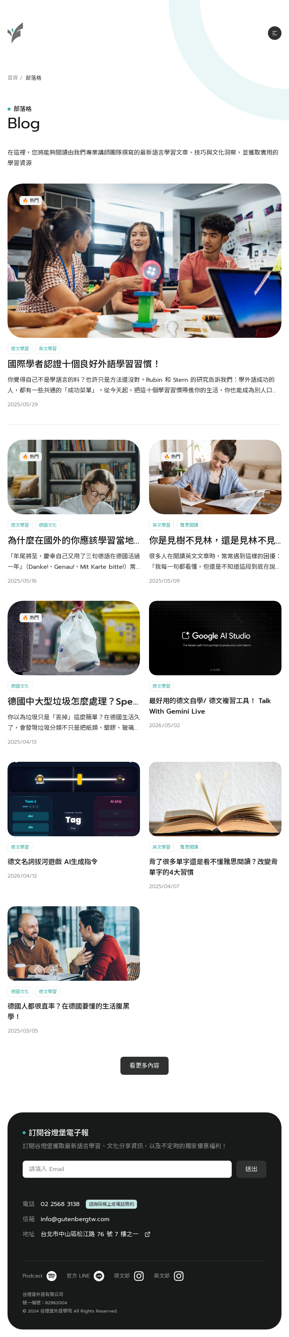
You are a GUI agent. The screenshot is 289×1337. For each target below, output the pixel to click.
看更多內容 (144, 1065)
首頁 (13, 78)
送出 (251, 1169)
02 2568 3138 (60, 1204)
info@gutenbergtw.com (75, 1219)
